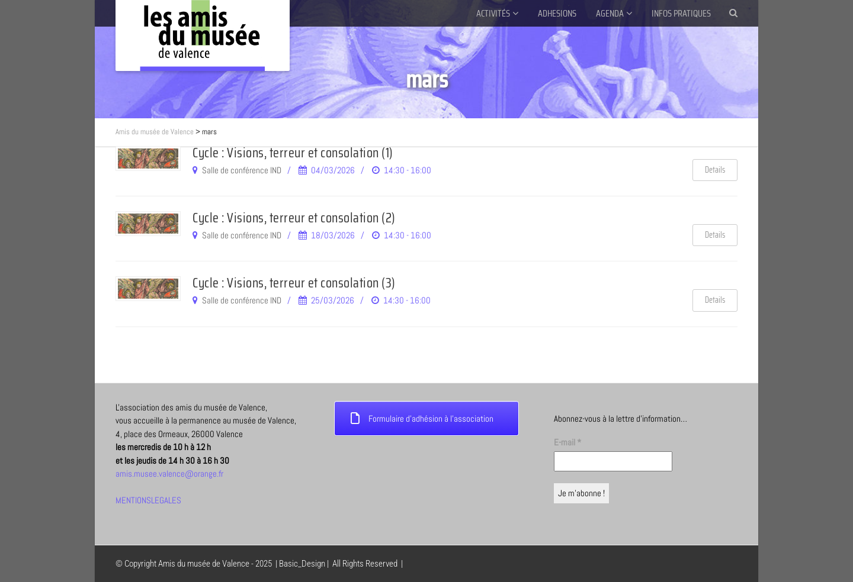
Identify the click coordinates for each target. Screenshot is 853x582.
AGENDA (610, 13)
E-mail (567, 442)
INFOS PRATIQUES (681, 13)
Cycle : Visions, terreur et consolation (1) (293, 152)
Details (715, 169)
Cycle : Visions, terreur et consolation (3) (294, 282)
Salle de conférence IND (241, 170)
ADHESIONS (557, 13)
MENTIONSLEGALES (148, 500)
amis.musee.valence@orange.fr (169, 473)
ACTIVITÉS (493, 13)
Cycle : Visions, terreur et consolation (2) (294, 217)
